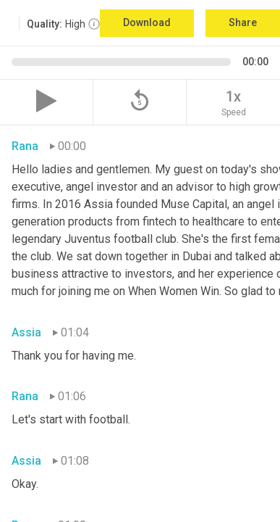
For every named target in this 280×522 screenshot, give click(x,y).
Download (147, 22)
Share (243, 22)
